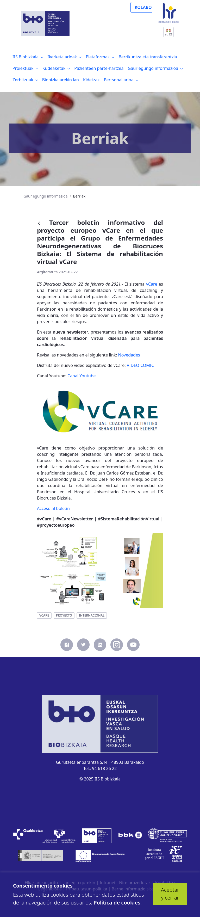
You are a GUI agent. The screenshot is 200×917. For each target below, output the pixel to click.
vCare (151, 284)
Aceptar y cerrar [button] (170, 893)
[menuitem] (27, 57)
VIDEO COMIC (140, 365)
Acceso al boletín (53, 508)
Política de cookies (116, 902)
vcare (44, 615)
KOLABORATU (148, 7)
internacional (91, 615)
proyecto (64, 615)
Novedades (129, 355)
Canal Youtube (81, 376)
